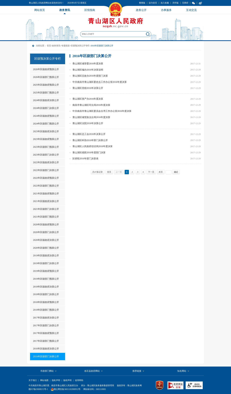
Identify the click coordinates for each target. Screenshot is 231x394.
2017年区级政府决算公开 (46, 317)
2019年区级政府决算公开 (46, 255)
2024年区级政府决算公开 (46, 100)
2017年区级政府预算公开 (46, 333)
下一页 (151, 172)
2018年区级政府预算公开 (46, 302)
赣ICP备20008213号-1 (38, 389)
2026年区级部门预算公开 (46, 77)
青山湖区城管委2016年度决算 (87, 63)
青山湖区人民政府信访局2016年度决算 (92, 146)
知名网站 (181, 371)
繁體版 (142, 3)
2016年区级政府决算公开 (46, 348)
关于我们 (33, 380)
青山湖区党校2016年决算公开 (87, 88)
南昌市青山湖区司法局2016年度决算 (91, 105)
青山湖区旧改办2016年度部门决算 (90, 76)
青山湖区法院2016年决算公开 (87, 123)
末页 (161, 172)
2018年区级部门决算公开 (46, 294)
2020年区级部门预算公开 (46, 248)
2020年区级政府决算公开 (46, 240)
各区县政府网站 (92, 371)
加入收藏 (165, 3)
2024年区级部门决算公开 (46, 108)
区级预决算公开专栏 (80, 46)
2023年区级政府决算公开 (46, 131)
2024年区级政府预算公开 (46, 116)
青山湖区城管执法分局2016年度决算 (91, 117)
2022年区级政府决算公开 (46, 162)
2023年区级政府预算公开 (46, 139)
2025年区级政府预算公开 (46, 85)
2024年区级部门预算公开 (46, 123)
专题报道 (65, 46)
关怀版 (175, 3)
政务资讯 (56, 46)
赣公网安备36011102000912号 (67, 389)
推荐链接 (136, 371)
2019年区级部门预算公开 (46, 279)
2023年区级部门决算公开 (46, 154)
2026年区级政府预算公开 (46, 69)
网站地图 (44, 380)
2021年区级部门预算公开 (46, 216)
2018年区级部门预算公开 (46, 310)
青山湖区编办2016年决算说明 (87, 69)
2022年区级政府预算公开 (46, 178)
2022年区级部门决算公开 (46, 170)
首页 (49, 46)
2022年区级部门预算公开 (46, 185)
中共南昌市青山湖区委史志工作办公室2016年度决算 (99, 82)
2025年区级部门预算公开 (46, 92)
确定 (176, 172)
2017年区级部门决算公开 (46, 325)
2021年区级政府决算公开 (46, 201)
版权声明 (67, 380)
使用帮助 (79, 380)
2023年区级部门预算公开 (46, 147)
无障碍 (185, 3)
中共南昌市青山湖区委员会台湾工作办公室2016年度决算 (101, 111)
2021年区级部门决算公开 (46, 209)
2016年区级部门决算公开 (46, 356)
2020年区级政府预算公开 (46, 224)
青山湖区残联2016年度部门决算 (88, 152)
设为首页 (153, 3)
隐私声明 (56, 380)
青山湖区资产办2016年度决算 (87, 99)
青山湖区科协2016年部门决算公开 (90, 140)
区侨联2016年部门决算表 (85, 158)
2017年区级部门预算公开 (46, 341)
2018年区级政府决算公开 (46, 286)
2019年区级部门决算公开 (46, 263)
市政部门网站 (47, 371)
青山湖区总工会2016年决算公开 (88, 134)
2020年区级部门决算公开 (46, 232)
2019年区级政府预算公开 (46, 271)
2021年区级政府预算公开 (46, 193)
